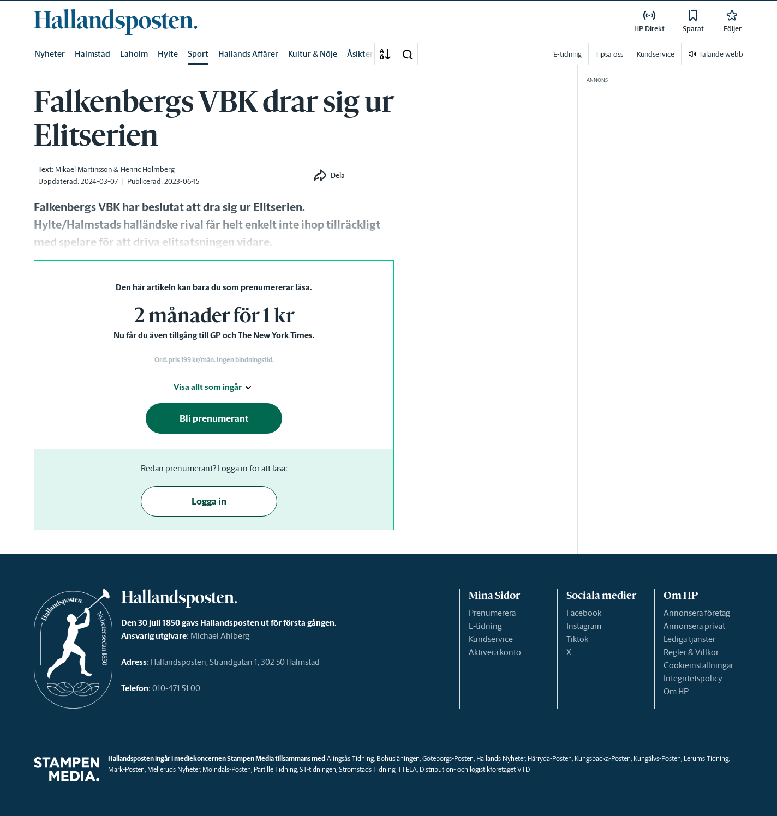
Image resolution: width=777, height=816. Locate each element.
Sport (198, 54)
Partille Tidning (275, 769)
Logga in (209, 501)
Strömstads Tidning (367, 769)
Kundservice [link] (655, 54)
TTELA (407, 769)
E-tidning (485, 626)
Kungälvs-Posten (657, 758)
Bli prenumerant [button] (214, 418)
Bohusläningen (398, 758)
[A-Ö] (385, 54)
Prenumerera (492, 613)
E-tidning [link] (567, 54)
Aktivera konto (495, 652)
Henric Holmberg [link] (148, 169)
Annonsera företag (697, 613)
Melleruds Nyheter (173, 769)
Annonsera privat (694, 626)
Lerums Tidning (706, 758)
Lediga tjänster (689, 639)
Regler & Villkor (691, 652)
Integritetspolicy (693, 678)
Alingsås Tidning (350, 758)
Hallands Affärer (248, 54)
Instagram (583, 626)
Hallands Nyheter (500, 758)
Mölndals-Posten (226, 769)
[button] (407, 54)
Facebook (583, 613)
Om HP (676, 691)
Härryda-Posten (550, 758)
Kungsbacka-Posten (603, 758)
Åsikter (360, 54)
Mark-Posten (126, 769)
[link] (116, 22)
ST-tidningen (318, 769)
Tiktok (577, 639)
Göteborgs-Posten (448, 758)
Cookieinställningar (698, 665)
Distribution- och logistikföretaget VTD (475, 769)
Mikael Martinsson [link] (83, 169)
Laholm (134, 54)
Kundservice (491, 639)
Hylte (168, 54)
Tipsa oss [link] (609, 54)
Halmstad (92, 54)
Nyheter (49, 54)
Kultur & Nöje (312, 54)
